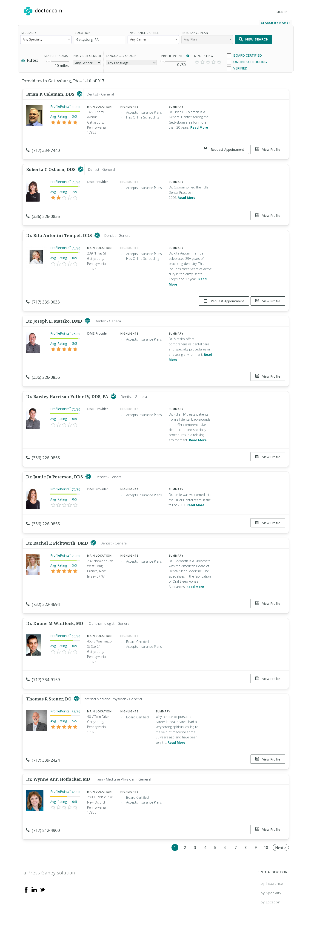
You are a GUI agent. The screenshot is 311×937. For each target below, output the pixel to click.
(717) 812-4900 (43, 811)
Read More (199, 126)
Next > (280, 827)
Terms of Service (205, 917)
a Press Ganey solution (49, 852)
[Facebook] (26, 868)
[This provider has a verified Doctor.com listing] (80, 92)
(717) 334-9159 (43, 664)
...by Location (268, 881)
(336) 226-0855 (43, 213)
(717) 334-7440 (43, 148)
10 (266, 826)
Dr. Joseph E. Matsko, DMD (54, 314)
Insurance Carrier (144, 31)
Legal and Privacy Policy (160, 917)
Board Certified (244, 54)
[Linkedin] (34, 868)
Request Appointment (222, 148)
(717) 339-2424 (43, 743)
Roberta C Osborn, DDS (51, 166)
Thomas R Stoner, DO (49, 682)
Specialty (29, 31)
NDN (284, 917)
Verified (237, 66)
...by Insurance (270, 862)
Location (83, 31)
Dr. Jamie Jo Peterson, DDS (55, 465)
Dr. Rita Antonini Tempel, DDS (59, 230)
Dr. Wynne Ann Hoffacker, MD (58, 760)
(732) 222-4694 (43, 591)
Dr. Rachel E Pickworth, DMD (57, 530)
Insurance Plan (195, 31)
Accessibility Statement (250, 917)
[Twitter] (42, 868)
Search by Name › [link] (276, 21)
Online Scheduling (247, 60)
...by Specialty (269, 872)
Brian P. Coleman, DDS (51, 92)
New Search (254, 37)
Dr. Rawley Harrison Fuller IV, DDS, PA (67, 387)
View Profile (267, 148)
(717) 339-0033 (43, 296)
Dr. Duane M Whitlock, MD (54, 608)
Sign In (282, 12)
